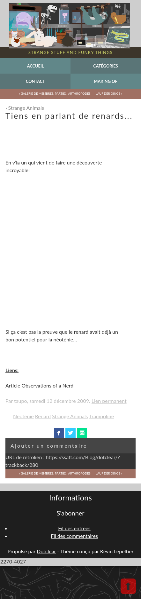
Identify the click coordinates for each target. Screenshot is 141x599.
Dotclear (46, 551)
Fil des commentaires (74, 536)
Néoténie (23, 416)
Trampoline (101, 416)
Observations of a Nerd (47, 385)
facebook (59, 433)
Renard (43, 416)
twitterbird (70, 433)
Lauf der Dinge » (109, 93)
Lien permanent (109, 401)
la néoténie (60, 339)
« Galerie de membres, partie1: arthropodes (54, 93)
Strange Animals (26, 108)
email (82, 433)
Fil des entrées (74, 528)
